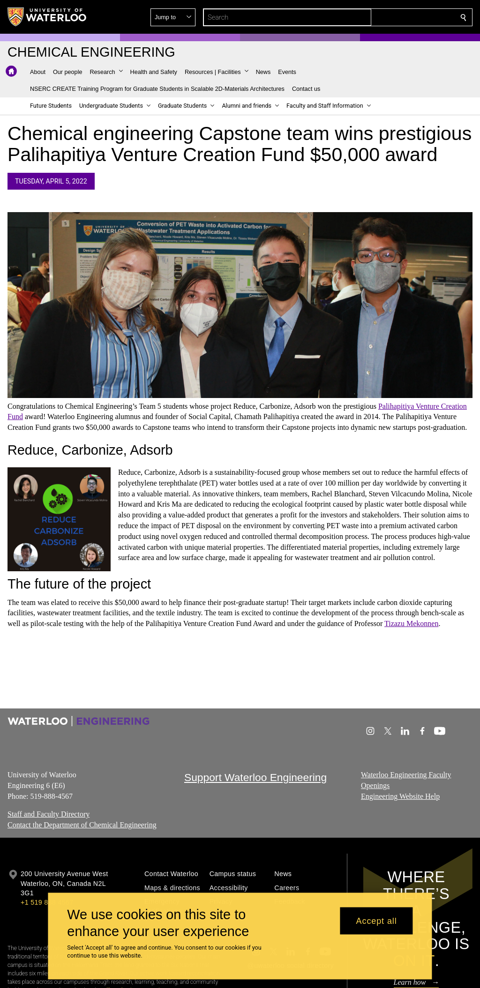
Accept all (376, 920)
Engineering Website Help (400, 796)
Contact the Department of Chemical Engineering (82, 825)
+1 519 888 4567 (47, 902)
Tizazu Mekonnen (411, 624)
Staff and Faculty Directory (49, 814)
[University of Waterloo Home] (47, 16)
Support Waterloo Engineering (255, 777)
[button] (396, 17)
